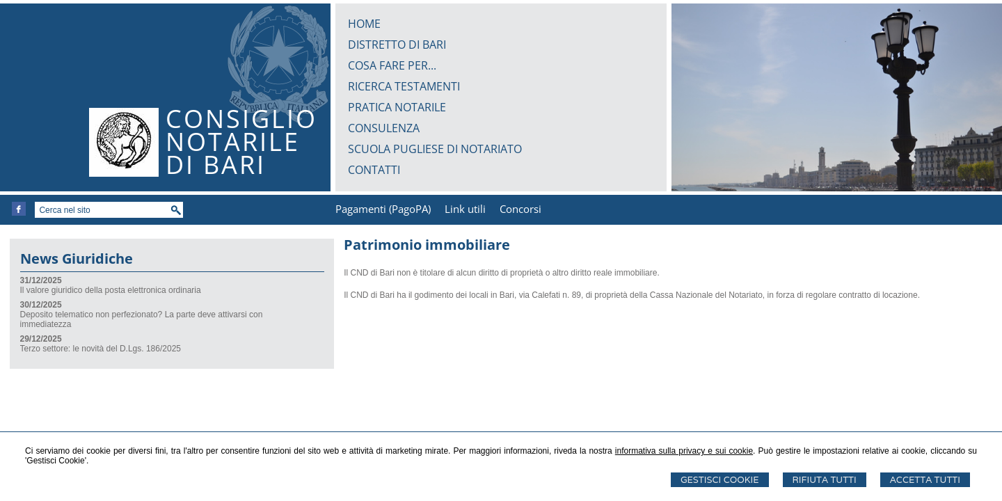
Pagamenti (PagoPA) (383, 209)
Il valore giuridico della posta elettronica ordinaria (110, 290)
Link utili (465, 209)
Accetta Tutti (925, 480)
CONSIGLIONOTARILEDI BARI (241, 142)
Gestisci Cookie (720, 480)
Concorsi (520, 209)
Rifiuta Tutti (825, 480)
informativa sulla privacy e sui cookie (684, 451)
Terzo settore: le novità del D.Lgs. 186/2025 (100, 348)
